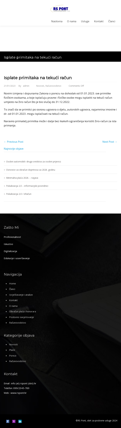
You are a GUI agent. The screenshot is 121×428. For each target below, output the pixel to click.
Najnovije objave (13, 148)
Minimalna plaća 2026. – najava (22, 177)
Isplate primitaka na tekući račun (38, 77)
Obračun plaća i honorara (22, 311)
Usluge (85, 21)
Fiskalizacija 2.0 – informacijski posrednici (27, 185)
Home (12, 283)
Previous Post (13, 141)
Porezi (12, 355)
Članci (111, 21)
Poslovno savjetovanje (21, 317)
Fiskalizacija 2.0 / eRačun (18, 193)
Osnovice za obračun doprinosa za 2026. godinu (30, 169)
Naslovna (56, 21)
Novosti (40, 85)
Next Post (109, 141)
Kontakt (99, 21)
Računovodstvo (53, 85)
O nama (71, 21)
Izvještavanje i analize (21, 294)
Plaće (12, 349)
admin (26, 85)
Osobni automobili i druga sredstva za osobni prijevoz (33, 161)
